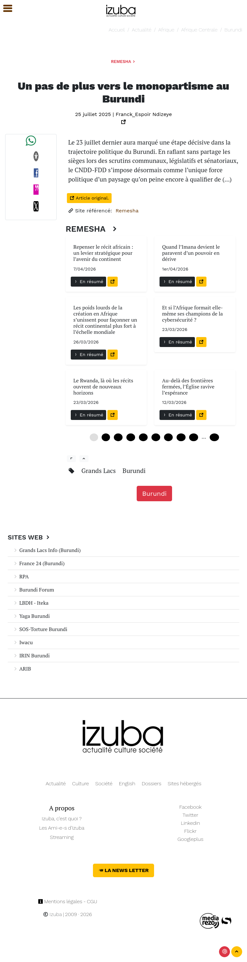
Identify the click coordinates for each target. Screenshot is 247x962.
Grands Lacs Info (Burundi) (47, 550)
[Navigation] (121, 10)
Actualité (141, 30)
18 (130, 437)
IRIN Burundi (31, 655)
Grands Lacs (99, 470)
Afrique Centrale (199, 30)
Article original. (89, 197)
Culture (80, 783)
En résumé (88, 281)
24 (143, 437)
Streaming (62, 837)
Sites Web (29, 537)
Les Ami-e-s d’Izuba (62, 828)
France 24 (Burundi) (39, 563)
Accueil (117, 30)
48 (193, 437)
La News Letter (123, 870)
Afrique (166, 30)
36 (168, 437)
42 (180, 437)
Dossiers (151, 783)
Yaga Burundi (31, 615)
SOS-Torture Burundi (40, 629)
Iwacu (23, 642)
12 (118, 437)
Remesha (123, 61)
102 (214, 437)
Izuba (52, 914)
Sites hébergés (184, 783)
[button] (5, 8)
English (127, 783)
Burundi (233, 30)
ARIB (22, 668)
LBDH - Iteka (31, 602)
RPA (21, 576)
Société (103, 783)
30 (155, 437)
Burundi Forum (33, 589)
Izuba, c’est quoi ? (62, 818)
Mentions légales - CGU (67, 901)
